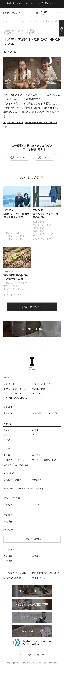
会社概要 (7, 556)
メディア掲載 (26, 30)
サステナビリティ (12, 393)
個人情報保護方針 (12, 577)
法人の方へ (61, 28)
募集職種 (7, 521)
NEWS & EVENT (11, 498)
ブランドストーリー (42, 384)
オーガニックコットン (14, 388)
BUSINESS (8, 473)
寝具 (5, 435)
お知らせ (37, 21)
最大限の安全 (38, 388)
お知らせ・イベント (20, 21)
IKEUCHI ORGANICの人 (15, 398)
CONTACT (8, 530)
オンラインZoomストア (44, 460)
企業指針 (36, 556)
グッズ (6, 440)
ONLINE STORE (45, 13)
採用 (18, 233)
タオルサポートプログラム (46, 413)
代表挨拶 (7, 561)
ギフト (35, 430)
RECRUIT (8, 515)
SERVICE (8, 407)
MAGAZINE (24, 488)
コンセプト (9, 384)
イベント (36, 504)
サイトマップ (39, 577)
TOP (5, 21)
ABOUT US (9, 377)
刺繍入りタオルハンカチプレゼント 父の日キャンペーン (33, 3)
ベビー (35, 435)
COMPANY (8, 550)
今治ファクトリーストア (18, 33)
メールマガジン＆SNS (14, 573)
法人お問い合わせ (12, 479)
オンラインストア (12, 236)
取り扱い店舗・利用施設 (15, 464)
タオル (6, 430)
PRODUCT (8, 424)
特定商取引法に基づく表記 (45, 573)
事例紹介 (36, 479)
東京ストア (38, 228)
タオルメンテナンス (13, 413)
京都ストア (38, 231)
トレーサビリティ (41, 393)
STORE (6, 448)
